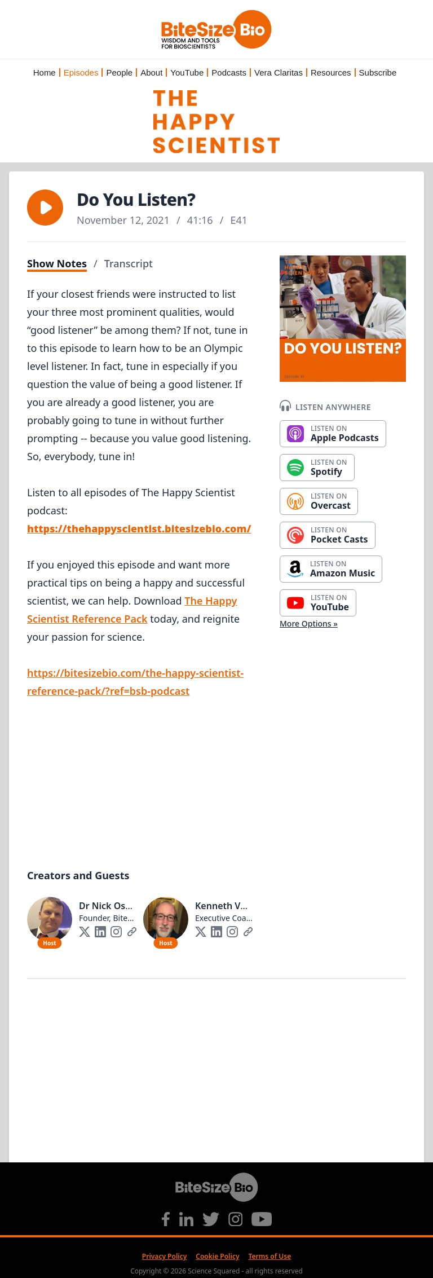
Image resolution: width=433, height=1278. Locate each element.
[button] (45, 208)
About (151, 72)
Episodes (81, 72)
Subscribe (378, 72)
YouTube (187, 72)
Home (44, 72)
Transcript (128, 263)
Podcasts (228, 72)
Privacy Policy (164, 1256)
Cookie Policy (217, 1256)
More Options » (309, 623)
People (119, 72)
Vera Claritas (278, 72)
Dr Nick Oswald (112, 906)
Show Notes (57, 263)
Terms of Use (270, 1256)
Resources (331, 72)
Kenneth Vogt (225, 906)
